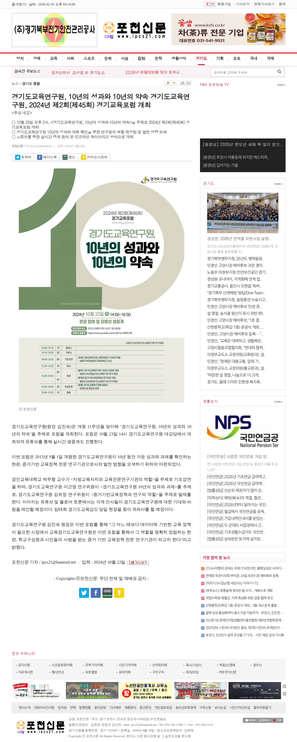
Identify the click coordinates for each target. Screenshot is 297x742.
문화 (108, 58)
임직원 (62, 707)
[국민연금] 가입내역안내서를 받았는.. (236, 518)
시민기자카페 (127, 665)
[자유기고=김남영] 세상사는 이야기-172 (232, 583)
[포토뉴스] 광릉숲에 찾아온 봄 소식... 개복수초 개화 (239, 590)
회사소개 (25, 707)
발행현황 (85, 707)
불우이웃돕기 (262, 707)
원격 (282, 4)
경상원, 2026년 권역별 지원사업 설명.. (239, 238)
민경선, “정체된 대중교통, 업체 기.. (233, 361)
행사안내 (57, 672)
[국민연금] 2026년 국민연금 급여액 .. (236, 484)
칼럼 (141, 58)
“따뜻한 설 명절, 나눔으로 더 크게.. (233, 375)
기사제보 (115, 707)
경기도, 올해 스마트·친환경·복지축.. (234, 382)
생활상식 (178, 58)
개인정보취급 (163, 707)
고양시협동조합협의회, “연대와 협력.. (236, 348)
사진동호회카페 (62, 665)
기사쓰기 (243, 4)
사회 (70, 58)
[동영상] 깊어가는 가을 (220, 165)
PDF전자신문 (228, 672)
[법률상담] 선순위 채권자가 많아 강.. (235, 490)
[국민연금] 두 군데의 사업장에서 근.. (235, 525)
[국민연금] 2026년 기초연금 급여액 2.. (237, 477)
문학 (158, 58)
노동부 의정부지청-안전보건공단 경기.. (237, 272)
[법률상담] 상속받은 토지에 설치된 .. (235, 539)
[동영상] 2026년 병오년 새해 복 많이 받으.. (242, 144)
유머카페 (124, 672)
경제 (37, 58)
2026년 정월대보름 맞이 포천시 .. (154, 73)
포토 (237, 58)
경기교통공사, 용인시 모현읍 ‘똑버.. (234, 286)
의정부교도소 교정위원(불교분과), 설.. (236, 368)
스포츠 (89, 58)
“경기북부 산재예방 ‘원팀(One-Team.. (236, 293)
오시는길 (220, 707)
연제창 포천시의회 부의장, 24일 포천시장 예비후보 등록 (242, 576)
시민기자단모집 (239, 707)
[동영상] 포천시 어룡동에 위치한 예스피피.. (236, 157)
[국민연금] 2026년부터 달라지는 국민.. (237, 505)
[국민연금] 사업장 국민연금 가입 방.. (238, 456)
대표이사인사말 (44, 707)
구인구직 (158, 672)
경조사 (257, 665)
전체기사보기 (264, 4)
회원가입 (224, 4)
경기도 (201, 58)
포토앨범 (91, 672)
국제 (270, 58)
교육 (53, 58)
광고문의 (145, 707)
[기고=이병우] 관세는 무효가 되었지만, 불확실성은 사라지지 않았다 (250, 568)
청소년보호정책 (185, 707)
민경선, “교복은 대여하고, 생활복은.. (235, 341)
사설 (124, 58)
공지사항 (24, 665)
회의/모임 (192, 672)
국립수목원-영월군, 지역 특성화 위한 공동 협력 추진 (239, 598)
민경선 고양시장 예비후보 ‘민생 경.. (234, 307)
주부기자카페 (94, 665)
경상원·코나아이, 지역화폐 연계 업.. (234, 279)
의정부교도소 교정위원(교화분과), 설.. (236, 355)
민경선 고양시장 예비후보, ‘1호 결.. (234, 320)
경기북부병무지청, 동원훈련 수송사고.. (237, 300)
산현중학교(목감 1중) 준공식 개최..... (235, 327)
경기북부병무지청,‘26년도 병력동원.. (235, 259)
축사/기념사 (193, 665)
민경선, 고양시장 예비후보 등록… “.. (235, 334)
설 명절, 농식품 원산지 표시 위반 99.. (235, 313)
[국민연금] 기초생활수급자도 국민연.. (236, 532)
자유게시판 (25, 672)
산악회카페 (159, 665)
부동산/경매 (227, 665)
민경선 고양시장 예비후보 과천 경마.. (235, 266)
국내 (253, 58)
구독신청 (205, 707)
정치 (20, 58)
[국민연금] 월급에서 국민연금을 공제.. (236, 512)
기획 (220, 58)
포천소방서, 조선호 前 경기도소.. (79, 73)
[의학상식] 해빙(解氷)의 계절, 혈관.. (235, 498)
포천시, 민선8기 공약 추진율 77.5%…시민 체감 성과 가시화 (245, 635)
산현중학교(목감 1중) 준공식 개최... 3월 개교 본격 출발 (241, 605)
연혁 (73, 707)
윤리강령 (100, 707)
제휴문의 (130, 707)
